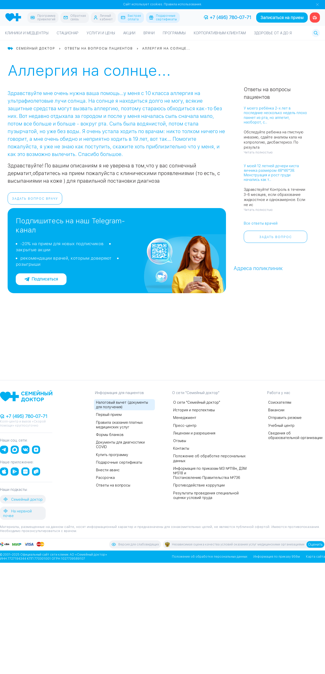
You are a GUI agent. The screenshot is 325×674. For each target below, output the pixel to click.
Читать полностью (258, 152)
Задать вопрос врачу (35, 198)
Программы (174, 33)
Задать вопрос (275, 237)
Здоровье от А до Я (273, 33)
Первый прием (109, 415)
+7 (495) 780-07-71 (227, 17)
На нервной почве (17, 513)
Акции (129, 33)
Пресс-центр (185, 426)
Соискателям (279, 402)
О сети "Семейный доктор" (196, 402)
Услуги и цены (101, 33)
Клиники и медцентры (26, 33)
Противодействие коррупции (199, 485)
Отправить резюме (285, 418)
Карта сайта (315, 556)
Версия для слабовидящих (135, 544)
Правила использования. (183, 4)
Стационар (67, 33)
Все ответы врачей (261, 223)
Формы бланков (110, 435)
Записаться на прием (282, 17)
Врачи (149, 33)
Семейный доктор (23, 499)
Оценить (315, 544)
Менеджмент (184, 418)
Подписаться (41, 279)
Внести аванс (108, 470)
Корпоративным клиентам (220, 33)
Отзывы (179, 441)
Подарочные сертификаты (119, 462)
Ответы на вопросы (113, 485)
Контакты (181, 448)
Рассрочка (105, 478)
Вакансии (276, 410)
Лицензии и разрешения (194, 433)
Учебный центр (281, 426)
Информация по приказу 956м (276, 556)
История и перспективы (194, 410)
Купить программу (112, 455)
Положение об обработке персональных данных (209, 556)
